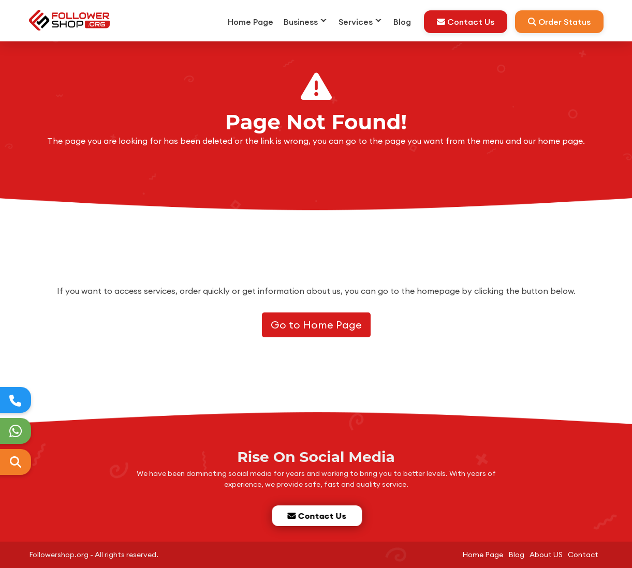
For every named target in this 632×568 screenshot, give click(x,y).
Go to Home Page (316, 324)
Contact (583, 554)
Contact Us (465, 22)
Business (301, 22)
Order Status (559, 22)
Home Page (250, 22)
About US (546, 554)
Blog (402, 22)
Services (356, 22)
